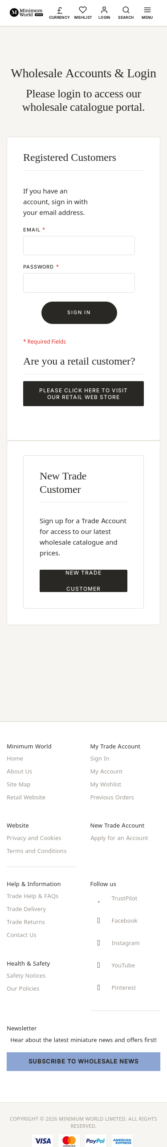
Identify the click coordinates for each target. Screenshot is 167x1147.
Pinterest (124, 987)
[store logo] (26, 13)
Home (15, 758)
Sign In (100, 758)
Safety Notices (26, 971)
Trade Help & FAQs (32, 893)
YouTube (123, 964)
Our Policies (23, 983)
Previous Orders (112, 795)
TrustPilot (125, 896)
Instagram (126, 941)
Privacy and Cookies (34, 836)
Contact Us (22, 931)
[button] (59, 12)
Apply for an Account (119, 836)
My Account (106, 770)
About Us (19, 770)
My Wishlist (106, 783)
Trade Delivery (26, 906)
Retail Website (26, 795)
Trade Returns (26, 918)
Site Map (19, 783)
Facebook (125, 919)
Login (104, 17)
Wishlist (83, 17)
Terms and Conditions (36, 848)
